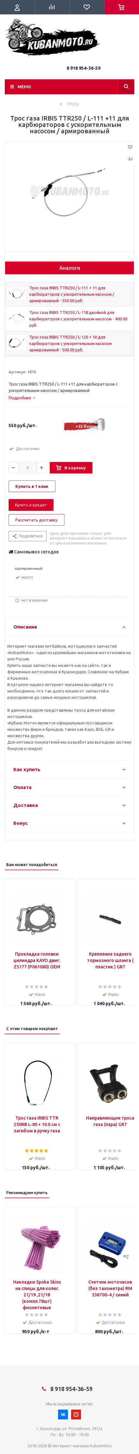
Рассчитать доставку (36, 520)
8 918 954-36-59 (83, 68)
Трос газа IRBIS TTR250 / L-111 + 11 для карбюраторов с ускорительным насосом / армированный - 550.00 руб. (71, 294)
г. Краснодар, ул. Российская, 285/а (69, 1429)
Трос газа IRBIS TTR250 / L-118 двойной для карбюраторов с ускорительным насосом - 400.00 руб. (78, 318)
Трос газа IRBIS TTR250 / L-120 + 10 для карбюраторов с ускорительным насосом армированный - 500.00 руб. (70, 343)
